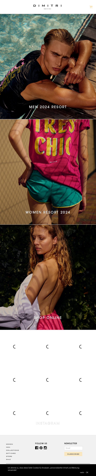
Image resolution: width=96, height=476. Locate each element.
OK (87, 472)
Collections (12, 450)
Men (8, 447)
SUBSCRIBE (73, 454)
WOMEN (9, 444)
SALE (8, 459)
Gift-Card (11, 453)
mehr (82, 472)
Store (9, 456)
